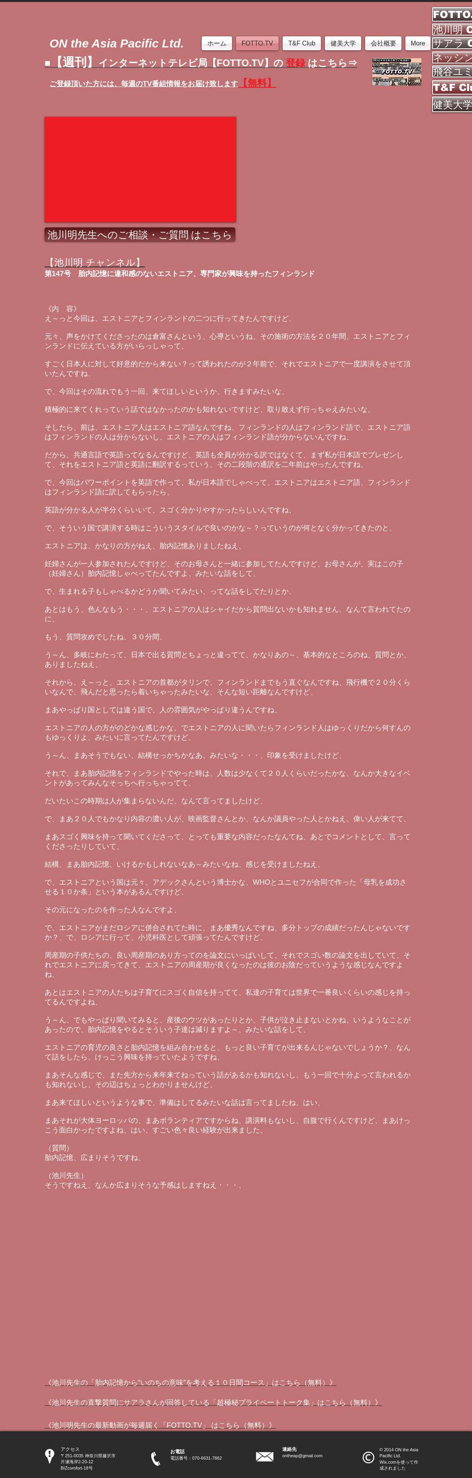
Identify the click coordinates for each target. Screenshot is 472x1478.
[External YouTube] (140, 169)
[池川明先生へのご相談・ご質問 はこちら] (140, 234)
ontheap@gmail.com (302, 1455)
